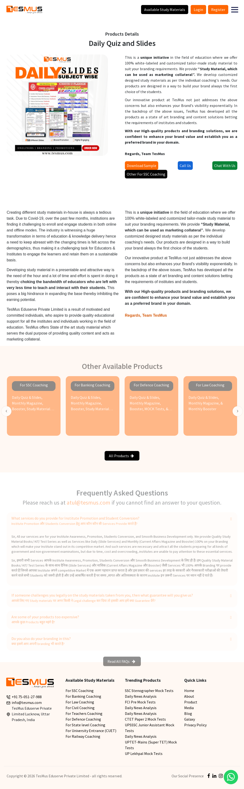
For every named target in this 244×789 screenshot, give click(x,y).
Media (189, 707)
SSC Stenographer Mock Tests (149, 690)
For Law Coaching (80, 702)
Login (198, 9)
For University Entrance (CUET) (91, 730)
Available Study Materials (164, 9)
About (189, 696)
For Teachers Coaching (84, 713)
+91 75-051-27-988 (27, 696)
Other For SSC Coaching (146, 176)
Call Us (185, 167)
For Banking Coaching (83, 696)
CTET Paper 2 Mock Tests (145, 719)
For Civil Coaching (80, 707)
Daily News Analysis (141, 696)
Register (218, 9)
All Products (121, 455)
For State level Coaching (85, 724)
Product (190, 702)
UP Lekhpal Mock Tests (144, 753)
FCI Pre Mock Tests (140, 702)
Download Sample (141, 167)
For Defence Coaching (83, 719)
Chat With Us (224, 167)
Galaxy (189, 719)
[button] (234, 9)
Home (189, 690)
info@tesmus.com (27, 702)
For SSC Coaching (80, 690)
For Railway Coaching (83, 736)
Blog (188, 713)
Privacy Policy (195, 724)
